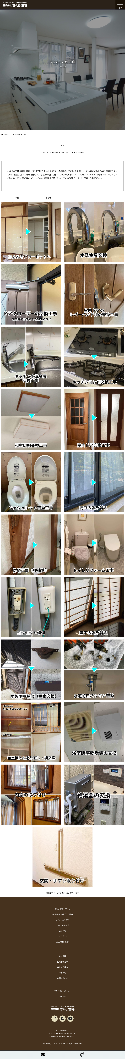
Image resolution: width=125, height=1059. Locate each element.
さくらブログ (62, 936)
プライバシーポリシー (62, 991)
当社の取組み (62, 967)
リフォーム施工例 (62, 925)
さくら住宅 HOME (62, 909)
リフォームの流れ (62, 920)
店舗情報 (62, 931)
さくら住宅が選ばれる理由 (62, 914)
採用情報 (62, 973)
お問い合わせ (62, 978)
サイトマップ (62, 997)
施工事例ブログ (62, 942)
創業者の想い (62, 962)
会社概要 (62, 956)
